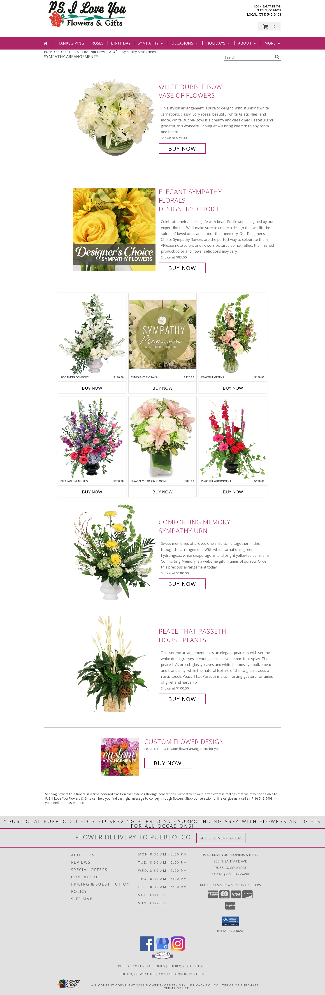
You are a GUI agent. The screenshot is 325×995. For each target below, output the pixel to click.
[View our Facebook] (147, 949)
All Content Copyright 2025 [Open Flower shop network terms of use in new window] (117, 985)
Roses (98, 43)
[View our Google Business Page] (162, 949)
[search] (277, 56)
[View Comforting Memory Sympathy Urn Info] (114, 553)
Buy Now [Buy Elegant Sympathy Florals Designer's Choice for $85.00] (182, 268)
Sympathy (151, 43)
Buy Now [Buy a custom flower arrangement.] (168, 763)
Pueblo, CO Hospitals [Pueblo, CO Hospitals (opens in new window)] (188, 966)
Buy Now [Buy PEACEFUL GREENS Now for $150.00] (233, 388)
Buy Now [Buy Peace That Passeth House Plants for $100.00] (182, 699)
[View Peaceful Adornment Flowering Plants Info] (233, 438)
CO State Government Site (182, 974)
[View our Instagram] (178, 949)
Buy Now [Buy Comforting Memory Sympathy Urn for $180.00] (182, 584)
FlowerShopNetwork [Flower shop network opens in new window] (166, 985)
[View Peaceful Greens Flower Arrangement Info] (233, 334)
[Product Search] (248, 57)
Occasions (185, 43)
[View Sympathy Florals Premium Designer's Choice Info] (162, 334)
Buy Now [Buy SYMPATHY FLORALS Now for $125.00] (162, 388)
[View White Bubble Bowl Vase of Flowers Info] (114, 118)
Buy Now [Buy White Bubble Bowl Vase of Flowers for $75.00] (182, 148)
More (273, 43)
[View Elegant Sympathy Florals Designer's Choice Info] (114, 230)
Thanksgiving (69, 43)
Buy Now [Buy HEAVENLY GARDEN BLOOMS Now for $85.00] (162, 492)
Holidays (218, 43)
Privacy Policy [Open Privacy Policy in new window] (204, 985)
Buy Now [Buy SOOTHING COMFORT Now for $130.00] (92, 388)
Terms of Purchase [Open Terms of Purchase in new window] (240, 985)
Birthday (120, 43)
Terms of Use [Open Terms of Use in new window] (176, 988)
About (247, 43)
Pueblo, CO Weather (137, 974)
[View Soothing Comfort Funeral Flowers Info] (92, 334)
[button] (269, 26)
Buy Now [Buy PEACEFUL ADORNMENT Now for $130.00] (233, 492)
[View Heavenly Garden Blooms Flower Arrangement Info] (162, 438)
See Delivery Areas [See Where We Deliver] (221, 838)
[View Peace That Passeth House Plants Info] (114, 665)
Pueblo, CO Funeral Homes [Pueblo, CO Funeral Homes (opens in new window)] (141, 966)
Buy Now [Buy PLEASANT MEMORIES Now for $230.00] (92, 492)
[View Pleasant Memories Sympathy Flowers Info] (92, 438)
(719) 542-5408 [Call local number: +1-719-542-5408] (270, 14)
